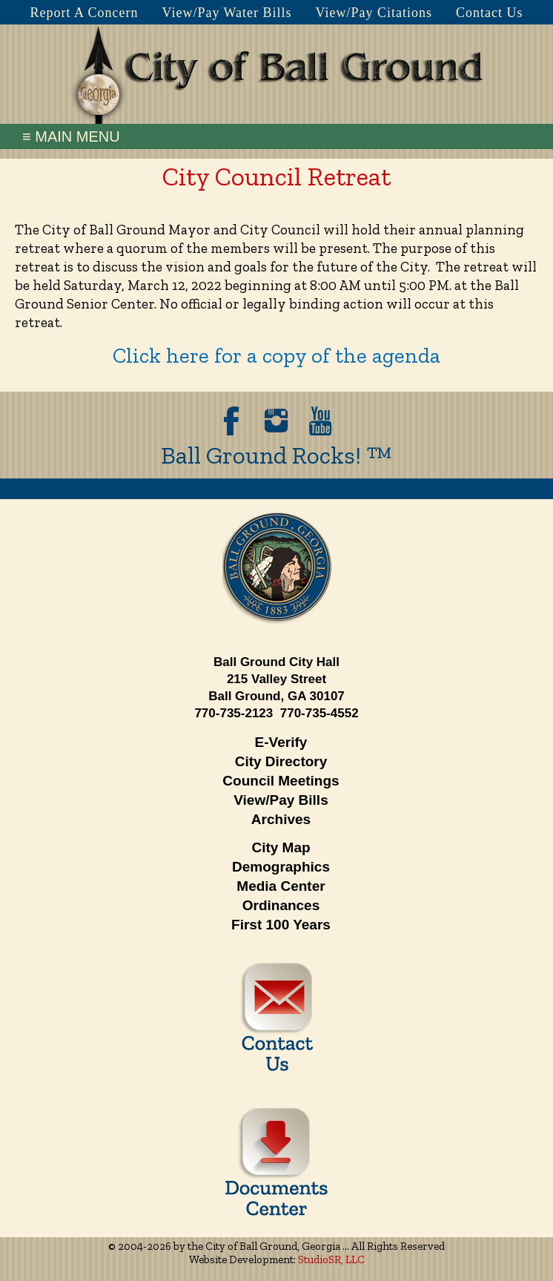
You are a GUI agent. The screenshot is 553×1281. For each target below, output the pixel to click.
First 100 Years (281, 924)
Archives (281, 819)
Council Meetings (280, 780)
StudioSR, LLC (331, 1259)
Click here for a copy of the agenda (276, 355)
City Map (280, 847)
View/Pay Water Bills (226, 12)
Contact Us (489, 12)
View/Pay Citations (374, 12)
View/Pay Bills (281, 800)
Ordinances (281, 905)
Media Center (280, 886)
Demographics (281, 867)
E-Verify (281, 742)
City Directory (281, 761)
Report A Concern (84, 12)
